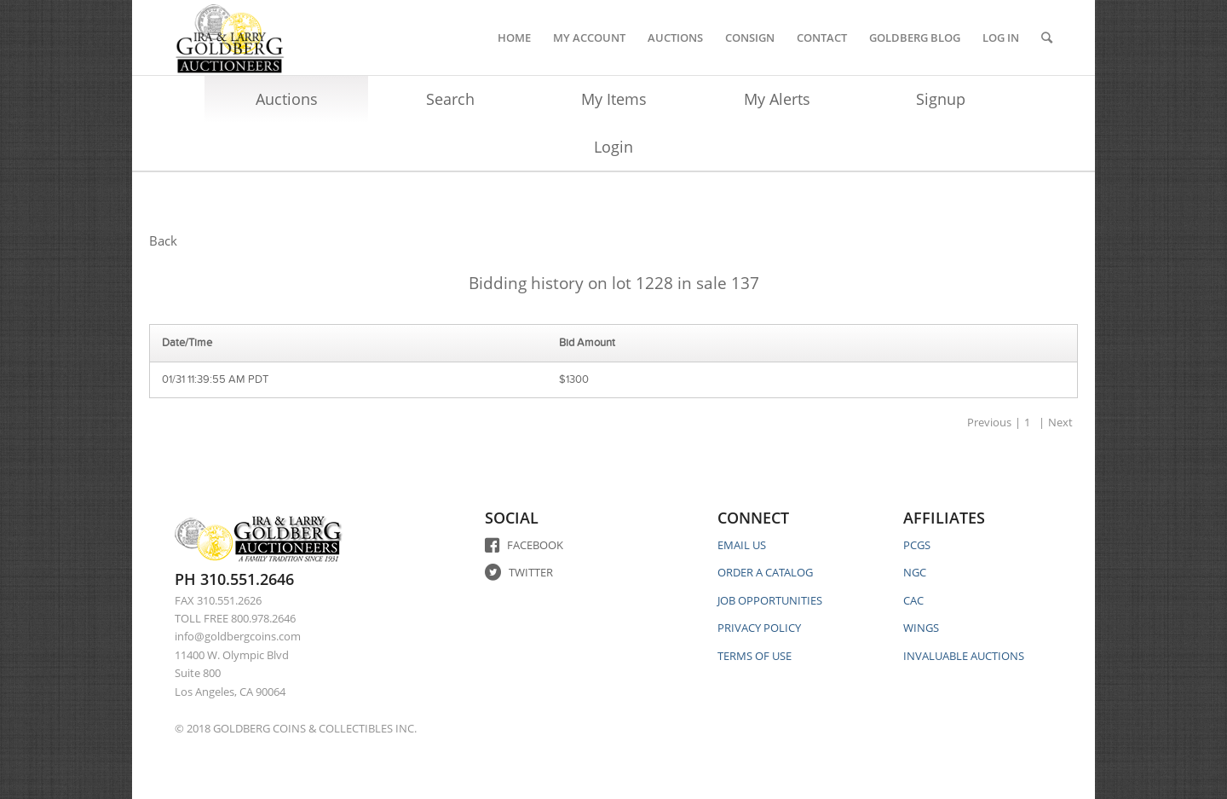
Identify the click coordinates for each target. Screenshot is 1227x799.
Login (613, 146)
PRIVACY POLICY (759, 627)
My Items (614, 99)
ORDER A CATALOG (765, 572)
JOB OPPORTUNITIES (769, 600)
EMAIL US (741, 545)
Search (450, 99)
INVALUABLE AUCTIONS (963, 655)
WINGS (921, 627)
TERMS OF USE (754, 655)
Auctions (287, 99)
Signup (940, 99)
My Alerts (777, 99)
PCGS (916, 545)
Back (163, 240)
